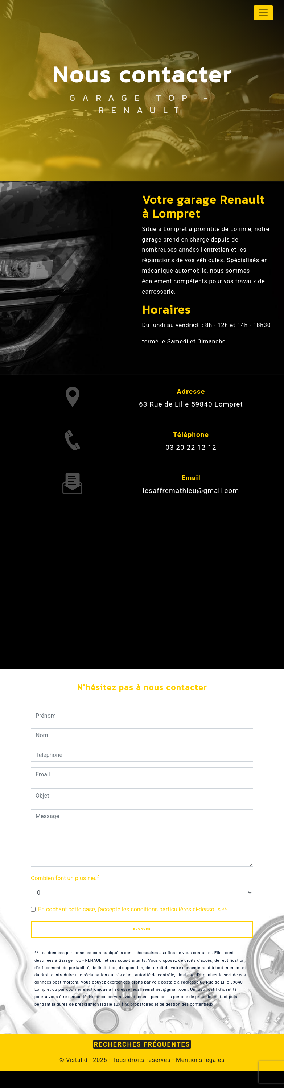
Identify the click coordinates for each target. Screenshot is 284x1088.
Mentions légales (199, 1059)
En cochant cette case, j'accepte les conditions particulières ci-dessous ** (132, 909)
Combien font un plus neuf (65, 878)
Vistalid (76, 1059)
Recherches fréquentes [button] (142, 1044)
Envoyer (142, 929)
